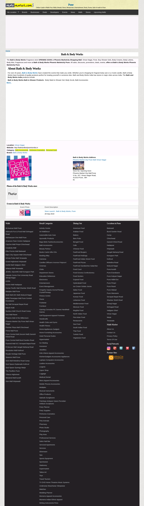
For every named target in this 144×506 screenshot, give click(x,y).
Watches (42, 489)
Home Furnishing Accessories (50, 332)
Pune (70, 4)
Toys (41, 475)
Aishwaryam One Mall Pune (16, 237)
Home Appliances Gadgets (49, 329)
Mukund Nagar (112, 266)
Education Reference (47, 276)
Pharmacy (43, 424)
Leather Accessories (47, 363)
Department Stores (46, 273)
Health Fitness (44, 326)
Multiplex (42, 387)
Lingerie (42, 367)
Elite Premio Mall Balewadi (16, 251)
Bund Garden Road (114, 232)
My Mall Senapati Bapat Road (17, 304)
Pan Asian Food (79, 317)
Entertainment (44, 283)
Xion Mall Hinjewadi (13, 381)
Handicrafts (43, 319)
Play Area (43, 434)
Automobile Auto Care (47, 235)
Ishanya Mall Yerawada (14, 268)
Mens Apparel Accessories (49, 380)
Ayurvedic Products (46, 238)
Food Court (77, 269)
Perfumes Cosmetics (37, 150)
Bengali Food (78, 242)
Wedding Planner (45, 493)
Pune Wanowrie (113, 293)
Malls (80, 12)
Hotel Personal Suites (47, 336)
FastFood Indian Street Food (84, 259)
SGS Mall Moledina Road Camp (18, 361)
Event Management (46, 286)
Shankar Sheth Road (115, 300)
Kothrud (110, 259)
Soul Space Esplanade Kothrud (17, 364)
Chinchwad (111, 238)
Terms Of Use (112, 339)
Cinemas (42, 266)
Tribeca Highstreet (12, 374)
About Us (110, 329)
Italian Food (77, 290)
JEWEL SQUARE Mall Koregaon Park (20, 272)
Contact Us (111, 332)
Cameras (42, 259)
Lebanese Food (79, 300)
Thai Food (77, 331)
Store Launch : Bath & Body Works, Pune (60, 211)
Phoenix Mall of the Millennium (17, 318)
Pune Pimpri (111, 283)
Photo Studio (44, 427)
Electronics (43, 279)
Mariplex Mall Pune (13, 291)
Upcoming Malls (100, 12)
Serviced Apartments (47, 445)
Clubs (41, 269)
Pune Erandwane (113, 273)
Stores (88, 12)
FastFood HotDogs (80, 256)
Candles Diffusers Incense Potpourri (52, 262)
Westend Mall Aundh (13, 378)
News (73, 12)
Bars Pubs (77, 238)
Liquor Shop (43, 370)
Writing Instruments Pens (48, 503)
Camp (109, 235)
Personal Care (51, 150)
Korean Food (78, 297)
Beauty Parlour (45, 249)
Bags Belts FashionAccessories (51, 242)
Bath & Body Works (20, 153)
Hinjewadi (110, 249)
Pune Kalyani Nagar (114, 276)
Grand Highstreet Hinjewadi (16, 261)
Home (8, 51)
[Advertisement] (72, 32)
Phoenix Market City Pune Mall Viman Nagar (89, 160)
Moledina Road (112, 262)
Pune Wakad (111, 290)
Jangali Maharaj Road (115, 252)
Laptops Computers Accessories (51, 360)
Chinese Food (78, 249)
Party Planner (44, 407)
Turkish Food (78, 334)
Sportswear (43, 462)
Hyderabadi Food (79, 283)
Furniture (42, 306)
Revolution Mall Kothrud (15, 350)
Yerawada (110, 321)
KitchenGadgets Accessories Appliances (54, 357)
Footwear (42, 303)
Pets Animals (44, 421)
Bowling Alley (44, 256)
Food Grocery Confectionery (83, 273)
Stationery (43, 465)
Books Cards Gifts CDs (48, 252)
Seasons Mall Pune (13, 357)
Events (64, 12)
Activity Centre (44, 228)
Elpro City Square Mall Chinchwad (18, 255)
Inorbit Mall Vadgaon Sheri (15, 265)
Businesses (35, 12)
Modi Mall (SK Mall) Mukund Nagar (19, 295)
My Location (12, 12)
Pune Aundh (111, 269)
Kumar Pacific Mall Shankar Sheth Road (21, 288)
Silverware (43, 452)
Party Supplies (44, 410)
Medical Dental (45, 377)
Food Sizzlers (78, 276)
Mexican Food (78, 307)
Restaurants (77, 321)
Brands (24, 12)
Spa (40, 455)
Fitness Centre (44, 296)
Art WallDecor (44, 232)
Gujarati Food (78, 279)
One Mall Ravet (11, 315)
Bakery (75, 235)
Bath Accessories (21, 150)
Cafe (75, 245)
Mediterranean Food (80, 303)
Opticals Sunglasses (47, 398)
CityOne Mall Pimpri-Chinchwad (17, 244)
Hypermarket (44, 339)
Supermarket (44, 469)
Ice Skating (43, 343)
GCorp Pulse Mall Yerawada (16, 258)
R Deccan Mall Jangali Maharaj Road (20, 347)
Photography (44, 431)
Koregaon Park (112, 256)
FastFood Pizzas (79, 262)
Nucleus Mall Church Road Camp (18, 311)
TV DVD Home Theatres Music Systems (54, 482)
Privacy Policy (112, 336)
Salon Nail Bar (44, 441)
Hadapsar (110, 245)
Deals (45, 12)
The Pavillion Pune (13, 371)
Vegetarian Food (79, 338)
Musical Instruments (46, 391)
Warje (109, 317)
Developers (54, 12)
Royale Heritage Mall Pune (16, 354)
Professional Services (47, 438)
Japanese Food (79, 293)
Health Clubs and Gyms (48, 322)
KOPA (8, 281)
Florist (41, 299)
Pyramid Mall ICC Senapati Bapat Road (20, 343)
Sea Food (76, 324)
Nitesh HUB (10, 308)
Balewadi (110, 228)
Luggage (42, 374)
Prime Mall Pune (12, 331)
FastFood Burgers (80, 252)
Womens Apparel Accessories (50, 496)
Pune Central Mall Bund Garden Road (20, 340)
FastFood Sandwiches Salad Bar (85, 266)
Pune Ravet (111, 286)
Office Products (45, 394)
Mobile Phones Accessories (49, 384)
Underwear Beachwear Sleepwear (52, 486)
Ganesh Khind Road (114, 242)
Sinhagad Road (112, 307)
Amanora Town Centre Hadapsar (18, 241)
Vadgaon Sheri (112, 310)
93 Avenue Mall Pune (14, 228)
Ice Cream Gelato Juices (82, 286)
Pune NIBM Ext (112, 279)
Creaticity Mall (11, 248)
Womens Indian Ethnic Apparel (50, 499)
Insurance (43, 346)
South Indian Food (80, 327)
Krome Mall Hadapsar (14, 285)
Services (42, 448)
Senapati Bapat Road (115, 297)
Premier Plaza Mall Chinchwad (17, 327)
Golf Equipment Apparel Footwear (52, 315)
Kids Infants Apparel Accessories (51, 353)
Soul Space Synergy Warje (16, 368)
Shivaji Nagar (112, 303)
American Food (79, 228)
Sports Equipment (46, 458)
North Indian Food (80, 314)
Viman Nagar (20, 145)
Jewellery (42, 350)
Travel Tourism (44, 479)
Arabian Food (78, 232)
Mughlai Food (78, 310)
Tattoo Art (42, 472)
